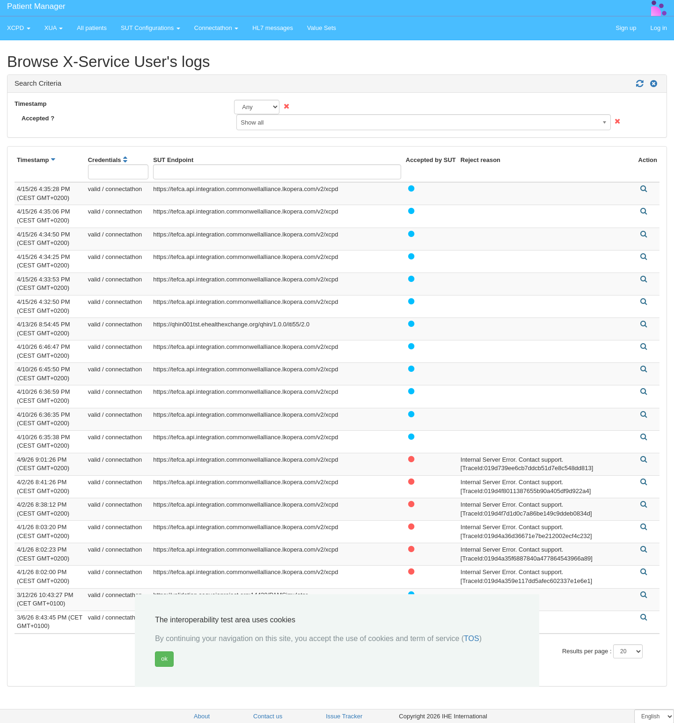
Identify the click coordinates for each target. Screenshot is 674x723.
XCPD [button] (18, 27)
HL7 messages (272, 27)
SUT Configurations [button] (150, 27)
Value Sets (321, 27)
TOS (471, 638)
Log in (659, 27)
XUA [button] (53, 27)
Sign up (625, 27)
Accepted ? (38, 118)
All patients (92, 27)
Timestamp (30, 103)
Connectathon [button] (216, 27)
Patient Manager (36, 6)
